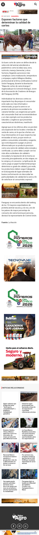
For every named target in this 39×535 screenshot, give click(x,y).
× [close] (35, 531)
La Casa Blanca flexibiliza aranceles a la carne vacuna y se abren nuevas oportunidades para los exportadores (29, 434)
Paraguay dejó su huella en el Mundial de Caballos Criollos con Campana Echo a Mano (29, 486)
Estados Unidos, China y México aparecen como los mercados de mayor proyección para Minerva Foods (10, 434)
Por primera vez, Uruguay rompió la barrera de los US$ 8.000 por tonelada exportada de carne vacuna (28, 459)
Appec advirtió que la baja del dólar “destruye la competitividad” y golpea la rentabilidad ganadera (9, 409)
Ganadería (15, 16)
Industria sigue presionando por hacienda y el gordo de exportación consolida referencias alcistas (29, 408)
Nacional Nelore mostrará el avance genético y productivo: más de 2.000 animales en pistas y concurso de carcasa (10, 460)
